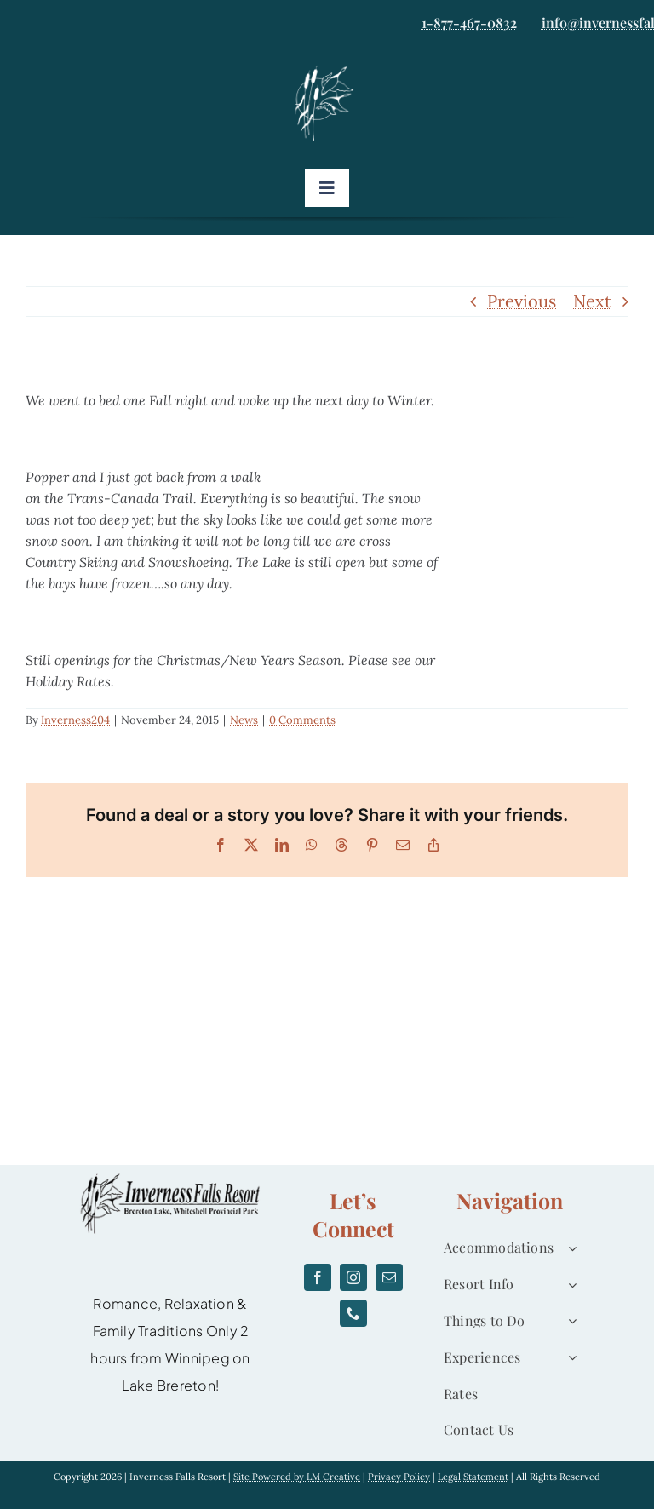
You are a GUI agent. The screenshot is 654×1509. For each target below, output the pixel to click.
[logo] (327, 70)
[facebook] (317, 1277)
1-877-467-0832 (469, 23)
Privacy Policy (399, 1477)
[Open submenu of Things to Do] (569, 1321)
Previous (521, 301)
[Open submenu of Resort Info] (569, 1284)
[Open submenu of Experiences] (569, 1357)
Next (592, 301)
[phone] (353, 1313)
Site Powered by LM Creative (296, 1477)
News (244, 720)
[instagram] (353, 1277)
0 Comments (302, 720)
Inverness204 (75, 720)
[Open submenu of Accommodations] (569, 1248)
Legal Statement (473, 1477)
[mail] (389, 1277)
